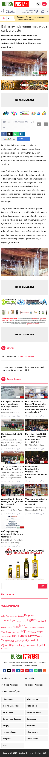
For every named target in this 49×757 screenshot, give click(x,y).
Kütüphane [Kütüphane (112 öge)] (34, 627)
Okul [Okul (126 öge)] (3, 632)
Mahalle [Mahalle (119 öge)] (41, 627)
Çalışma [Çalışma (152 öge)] (22, 641)
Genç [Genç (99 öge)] (39, 622)
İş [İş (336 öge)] (37, 645)
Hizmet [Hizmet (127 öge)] (9, 627)
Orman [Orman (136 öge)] (8, 632)
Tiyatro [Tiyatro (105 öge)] (8, 637)
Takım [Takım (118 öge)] (3, 637)
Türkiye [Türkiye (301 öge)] (23, 636)
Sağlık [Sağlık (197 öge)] (40, 631)
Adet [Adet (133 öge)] (3, 616)
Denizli (7, 122)
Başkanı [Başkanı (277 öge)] (29, 615)
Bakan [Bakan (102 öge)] (15, 616)
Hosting (38, 753)
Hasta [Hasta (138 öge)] (3, 627)
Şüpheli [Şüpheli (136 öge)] (4, 649)
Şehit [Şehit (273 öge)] (42, 645)
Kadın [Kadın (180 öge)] (16, 626)
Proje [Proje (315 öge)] (23, 631)
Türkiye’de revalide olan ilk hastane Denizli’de (12, 467)
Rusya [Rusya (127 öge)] (33, 632)
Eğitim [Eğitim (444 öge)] (32, 620)
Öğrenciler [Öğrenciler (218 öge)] (16, 645)
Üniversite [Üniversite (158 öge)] (30, 645)
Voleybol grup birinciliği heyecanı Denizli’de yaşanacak (36, 502)
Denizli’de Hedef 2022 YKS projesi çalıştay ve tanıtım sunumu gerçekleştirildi (36, 438)
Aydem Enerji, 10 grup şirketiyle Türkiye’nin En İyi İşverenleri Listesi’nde (12, 503)
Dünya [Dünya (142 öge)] (18, 621)
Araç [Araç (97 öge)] (11, 616)
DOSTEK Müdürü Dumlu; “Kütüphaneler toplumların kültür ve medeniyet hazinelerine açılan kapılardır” (36, 406)
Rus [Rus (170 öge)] (29, 631)
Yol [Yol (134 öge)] (10, 641)
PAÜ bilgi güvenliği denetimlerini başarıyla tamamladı (12, 534)
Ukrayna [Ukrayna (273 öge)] (33, 636)
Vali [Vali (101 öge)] (40, 637)
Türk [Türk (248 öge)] (14, 636)
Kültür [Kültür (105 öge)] (27, 627)
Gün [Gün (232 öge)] (43, 620)
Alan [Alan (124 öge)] (7, 616)
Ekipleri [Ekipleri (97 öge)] (24, 622)
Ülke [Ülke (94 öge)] (24, 646)
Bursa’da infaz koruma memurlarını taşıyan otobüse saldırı (31, 18)
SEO (45, 753)
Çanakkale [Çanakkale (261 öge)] (32, 640)
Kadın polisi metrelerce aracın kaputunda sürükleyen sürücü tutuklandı (12, 405)
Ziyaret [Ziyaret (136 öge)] (15, 641)
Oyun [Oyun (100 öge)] (13, 632)
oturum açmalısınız (27, 356)
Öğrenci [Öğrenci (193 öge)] (5, 645)
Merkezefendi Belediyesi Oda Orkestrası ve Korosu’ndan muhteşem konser (36, 471)
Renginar (30, 753)
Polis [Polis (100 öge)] (17, 632)
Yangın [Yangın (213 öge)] (5, 640)
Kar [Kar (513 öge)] (22, 626)
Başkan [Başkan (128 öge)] (21, 616)
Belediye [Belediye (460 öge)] (8, 620)
